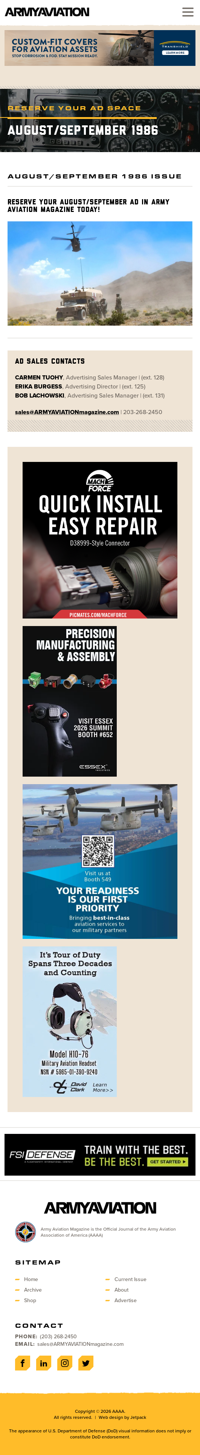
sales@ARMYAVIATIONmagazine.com (80, 1344)
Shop (30, 1300)
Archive (33, 1290)
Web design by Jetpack (122, 1417)
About (121, 1290)
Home (31, 1279)
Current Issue (131, 1279)
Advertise (126, 1300)
